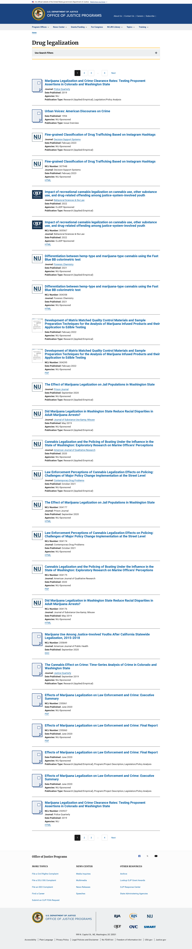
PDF (47, 372)
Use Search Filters (44, 53)
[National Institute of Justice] (150, 918)
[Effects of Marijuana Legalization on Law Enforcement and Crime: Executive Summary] (37, 706)
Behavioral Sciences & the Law (69, 200)
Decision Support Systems (67, 139)
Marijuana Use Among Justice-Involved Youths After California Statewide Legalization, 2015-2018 (97, 636)
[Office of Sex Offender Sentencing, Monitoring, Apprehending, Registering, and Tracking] (150, 928)
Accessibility (30, 940)
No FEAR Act (107, 940)
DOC (47, 653)
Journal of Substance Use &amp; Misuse (74, 419)
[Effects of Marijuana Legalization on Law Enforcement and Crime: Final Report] (37, 736)
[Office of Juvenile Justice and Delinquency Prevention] (117, 929)
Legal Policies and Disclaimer (85, 940)
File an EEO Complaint (42, 887)
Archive (123, 873)
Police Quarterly (62, 89)
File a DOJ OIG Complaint (44, 880)
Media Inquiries (83, 873)
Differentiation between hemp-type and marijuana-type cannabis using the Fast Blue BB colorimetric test (101, 257)
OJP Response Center (130, 887)
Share (160, 18)
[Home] (74, 14)
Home (34, 33)
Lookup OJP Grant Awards (132, 880)
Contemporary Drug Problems (69, 480)
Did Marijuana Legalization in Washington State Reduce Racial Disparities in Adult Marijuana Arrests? (99, 413)
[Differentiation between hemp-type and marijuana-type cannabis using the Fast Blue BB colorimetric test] (37, 259)
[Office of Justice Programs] (38, 13)
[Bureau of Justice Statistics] (133, 919)
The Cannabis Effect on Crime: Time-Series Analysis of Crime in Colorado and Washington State (101, 666)
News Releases (83, 887)
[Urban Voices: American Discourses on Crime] (37, 122)
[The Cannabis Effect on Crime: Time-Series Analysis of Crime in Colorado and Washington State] (37, 675)
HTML (48, 180)
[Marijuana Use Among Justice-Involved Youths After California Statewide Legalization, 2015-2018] (37, 645)
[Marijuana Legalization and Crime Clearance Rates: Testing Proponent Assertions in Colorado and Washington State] (37, 91)
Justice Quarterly (62, 673)
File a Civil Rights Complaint (45, 873)
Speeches (80, 893)
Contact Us (129, 16)
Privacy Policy (62, 940)
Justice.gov (161, 940)
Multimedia (81, 880)
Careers (140, 16)
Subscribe (150, 16)
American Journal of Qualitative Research (74, 450)
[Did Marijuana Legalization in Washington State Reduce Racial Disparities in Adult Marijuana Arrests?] (37, 414)
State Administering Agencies (134, 893)
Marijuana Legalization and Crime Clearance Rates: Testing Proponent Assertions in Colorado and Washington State (95, 82)
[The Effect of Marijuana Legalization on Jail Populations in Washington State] (37, 387)
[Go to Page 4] (105, 73)
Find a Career (38, 893)
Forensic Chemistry (63, 264)
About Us (118, 16)
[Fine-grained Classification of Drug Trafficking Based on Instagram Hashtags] (37, 138)
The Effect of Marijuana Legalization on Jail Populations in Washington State (100, 384)
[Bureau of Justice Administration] (117, 918)
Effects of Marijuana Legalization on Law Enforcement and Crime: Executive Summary (99, 696)
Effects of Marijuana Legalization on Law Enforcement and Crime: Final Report (101, 725)
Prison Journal (61, 389)
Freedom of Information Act (129, 940)
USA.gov (148, 940)
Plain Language (46, 940)
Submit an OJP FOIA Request (45, 900)
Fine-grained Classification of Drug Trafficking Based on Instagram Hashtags (100, 134)
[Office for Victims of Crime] (133, 929)
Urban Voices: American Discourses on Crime (77, 111)
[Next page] (114, 73)
